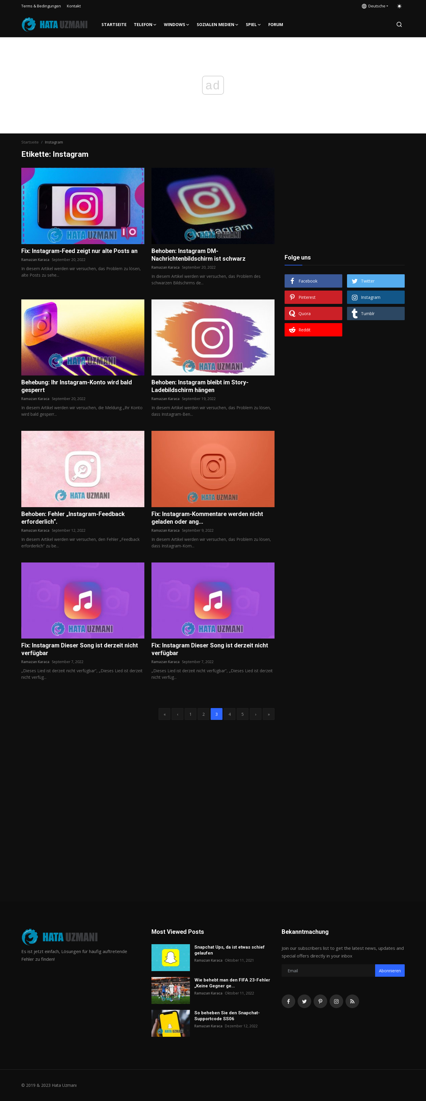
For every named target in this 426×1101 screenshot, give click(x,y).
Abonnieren (390, 970)
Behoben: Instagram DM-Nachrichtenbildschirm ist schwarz (198, 254)
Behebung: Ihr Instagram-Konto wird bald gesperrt (76, 386)
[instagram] (336, 1001)
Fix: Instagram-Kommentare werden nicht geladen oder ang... (207, 517)
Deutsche (373, 6)
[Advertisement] (344, 205)
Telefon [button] (145, 24)
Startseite (114, 24)
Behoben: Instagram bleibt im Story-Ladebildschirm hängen (199, 386)
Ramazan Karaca (35, 259)
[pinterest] (320, 1001)
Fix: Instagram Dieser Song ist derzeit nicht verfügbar (79, 649)
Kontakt (74, 6)
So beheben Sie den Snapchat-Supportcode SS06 (227, 1015)
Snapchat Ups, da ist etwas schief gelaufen (229, 950)
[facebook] (288, 1001)
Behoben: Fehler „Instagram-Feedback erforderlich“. (73, 517)
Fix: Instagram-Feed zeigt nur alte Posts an (79, 250)
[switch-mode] (399, 6)
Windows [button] (177, 24)
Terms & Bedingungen (41, 6)
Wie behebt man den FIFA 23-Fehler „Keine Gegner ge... (232, 983)
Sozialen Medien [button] (218, 24)
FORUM (275, 24)
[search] (399, 24)
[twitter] (304, 1001)
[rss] (352, 1001)
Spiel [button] (253, 24)
